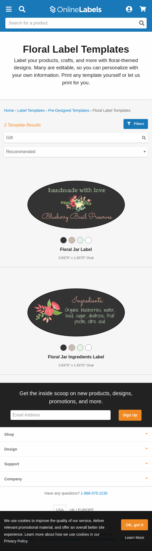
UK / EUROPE (82, 510)
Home (9, 110)
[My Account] (129, 9)
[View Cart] (143, 9)
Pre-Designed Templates (68, 110)
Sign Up (130, 415)
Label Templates (31, 110)
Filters (135, 124)
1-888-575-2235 (94, 493)
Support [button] (11, 464)
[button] (8, 9)
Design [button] (10, 449)
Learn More (134, 537)
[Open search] (142, 23)
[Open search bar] (22, 9)
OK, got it (134, 525)
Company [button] (13, 479)
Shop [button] (9, 434)
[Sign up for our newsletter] (60, 415)
